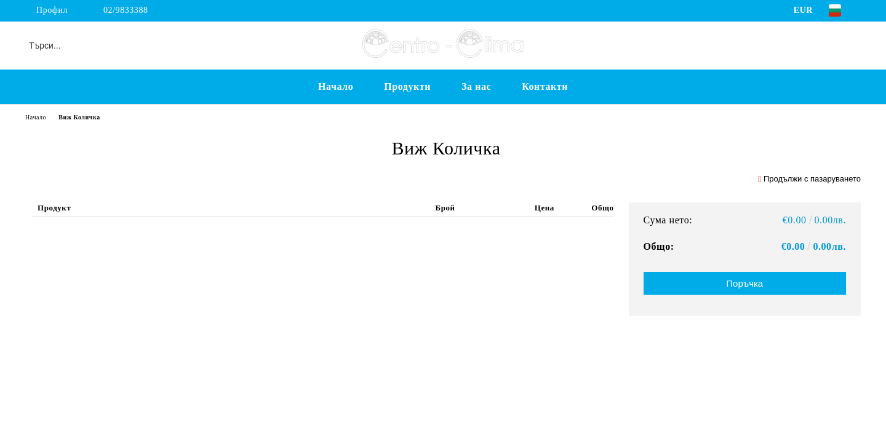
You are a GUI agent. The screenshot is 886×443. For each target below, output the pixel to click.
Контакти (545, 86)
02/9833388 (125, 10)
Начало (335, 86)
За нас (476, 86)
